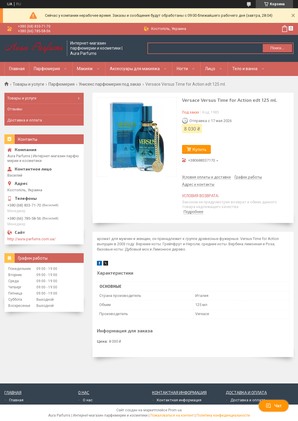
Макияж (85, 68)
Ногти (182, 68)
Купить (199, 149)
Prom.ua (175, 410)
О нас (87, 400)
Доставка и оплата (24, 120)
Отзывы (14, 109)
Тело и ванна (244, 68)
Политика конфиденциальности (223, 415)
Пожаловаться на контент (172, 415)
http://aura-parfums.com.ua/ (31, 239)
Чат (274, 405)
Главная (17, 68)
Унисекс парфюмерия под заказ (110, 84)
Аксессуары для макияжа (135, 68)
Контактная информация (179, 400)
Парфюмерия (47, 68)
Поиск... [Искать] (277, 48)
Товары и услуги (28, 84)
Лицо (210, 68)
